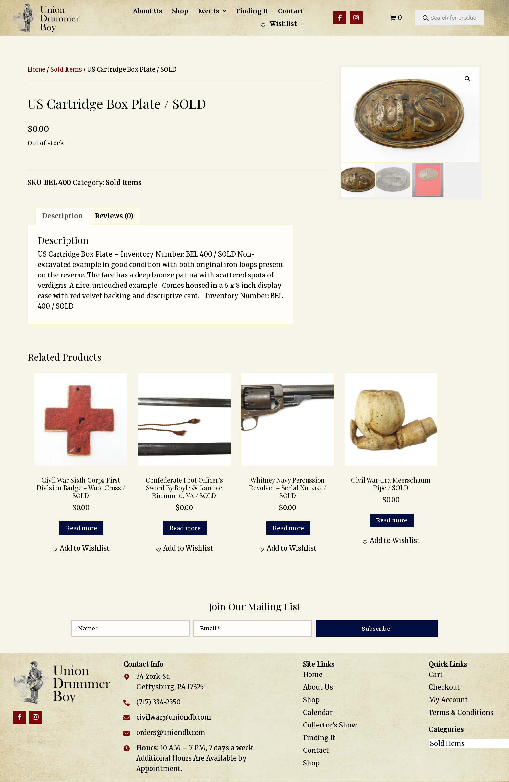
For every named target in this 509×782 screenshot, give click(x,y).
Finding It (319, 738)
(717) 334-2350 (158, 702)
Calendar (318, 712)
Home (36, 69)
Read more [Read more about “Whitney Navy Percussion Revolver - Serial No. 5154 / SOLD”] (288, 528)
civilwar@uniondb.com (173, 717)
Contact (316, 750)
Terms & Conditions (461, 712)
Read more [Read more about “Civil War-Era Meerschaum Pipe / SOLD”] (391, 520)
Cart (436, 674)
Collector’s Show (330, 725)
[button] (339, 17)
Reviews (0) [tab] (114, 216)
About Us (318, 687)
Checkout (444, 687)
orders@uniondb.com (170, 732)
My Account (448, 700)
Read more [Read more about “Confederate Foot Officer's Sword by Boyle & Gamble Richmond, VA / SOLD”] (184, 528)
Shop (311, 700)
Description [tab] (62, 216)
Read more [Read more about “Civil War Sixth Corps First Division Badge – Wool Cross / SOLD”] (81, 528)
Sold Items (66, 69)
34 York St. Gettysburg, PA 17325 (170, 681)
